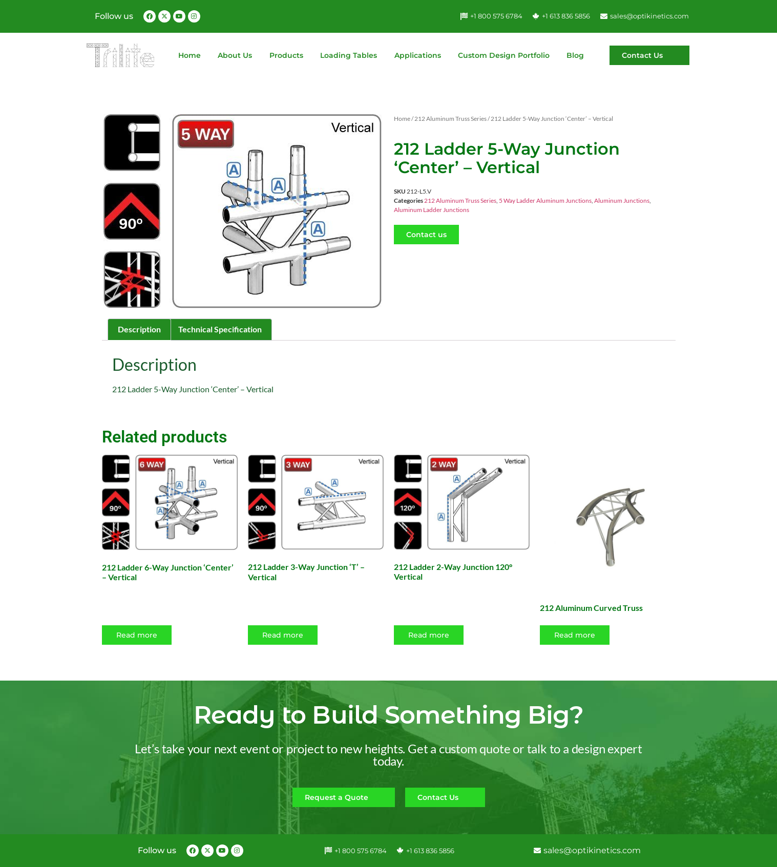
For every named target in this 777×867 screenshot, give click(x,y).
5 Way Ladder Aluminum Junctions (545, 200)
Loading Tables (348, 55)
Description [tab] (139, 329)
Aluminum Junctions (621, 200)
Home (189, 55)
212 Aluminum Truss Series (450, 118)
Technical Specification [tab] (220, 329)
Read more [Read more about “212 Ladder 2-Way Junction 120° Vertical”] (428, 635)
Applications (417, 55)
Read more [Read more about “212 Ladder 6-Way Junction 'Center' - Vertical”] (136, 635)
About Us (235, 55)
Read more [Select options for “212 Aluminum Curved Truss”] (574, 635)
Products (286, 55)
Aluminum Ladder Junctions (431, 210)
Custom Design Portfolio (504, 55)
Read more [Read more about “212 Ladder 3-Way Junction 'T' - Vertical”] (282, 635)
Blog (575, 55)
